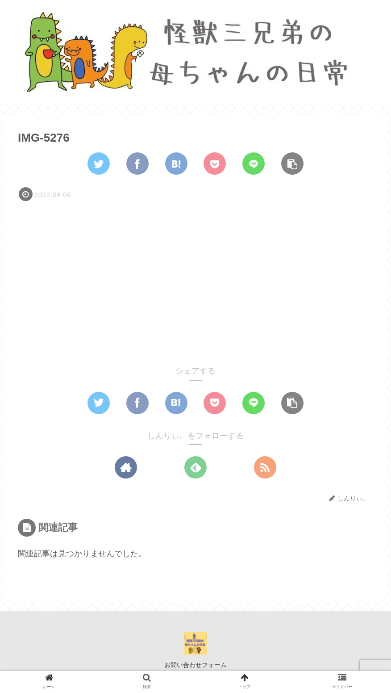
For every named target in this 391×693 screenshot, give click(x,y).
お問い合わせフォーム (195, 664)
